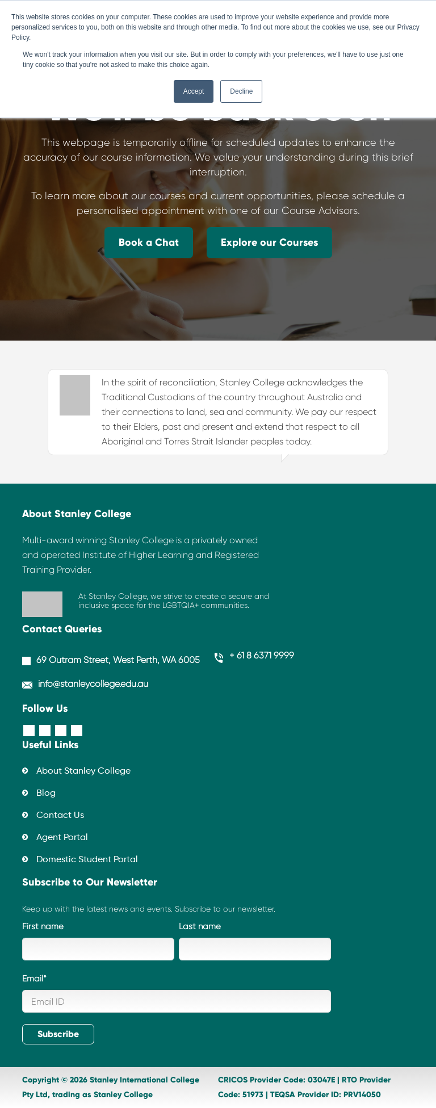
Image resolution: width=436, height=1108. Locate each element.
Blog (46, 793)
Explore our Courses (269, 242)
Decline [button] (241, 91)
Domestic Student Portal (87, 859)
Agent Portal (62, 837)
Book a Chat (149, 242)
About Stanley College (83, 771)
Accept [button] (193, 91)
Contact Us (60, 815)
